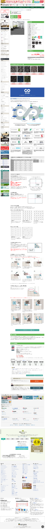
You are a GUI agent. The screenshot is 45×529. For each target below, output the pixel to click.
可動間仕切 (2, 101)
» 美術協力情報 (35, 478)
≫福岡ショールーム (5, 165)
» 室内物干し (13, 480)
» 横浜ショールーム (25, 468)
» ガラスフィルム (3, 480)
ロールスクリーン (3, 72)
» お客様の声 (24, 481)
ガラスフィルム (3, 78)
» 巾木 (1, 491)
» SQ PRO (24, 409)
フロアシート (3, 87)
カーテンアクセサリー (4, 66)
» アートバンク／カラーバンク (27, 413)
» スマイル (3, 409)
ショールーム (9, 7)
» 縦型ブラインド (3, 472)
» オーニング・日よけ (14, 488)
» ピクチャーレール (14, 474)
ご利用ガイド (24, 360)
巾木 (1, 90)
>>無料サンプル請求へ (15, 369)
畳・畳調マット (3, 89)
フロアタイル (3, 86)
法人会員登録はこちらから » (36, 390)
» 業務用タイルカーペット (16, 409)
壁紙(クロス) (3, 107)
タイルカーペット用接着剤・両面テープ (4, 53)
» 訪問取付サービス (35, 468)
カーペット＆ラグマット (4, 84)
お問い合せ (37, 381)
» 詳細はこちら (20, 508)
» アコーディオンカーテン (15, 469)
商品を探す (3, 7)
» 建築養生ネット (13, 487)
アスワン (3, 42)
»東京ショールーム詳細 (22, 447)
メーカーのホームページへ (30, 375)
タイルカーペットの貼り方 (4, 57)
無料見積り (13, 83)
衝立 (1, 99)
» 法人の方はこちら (35, 490)
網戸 (1, 80)
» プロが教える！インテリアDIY (37, 464)
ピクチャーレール (3, 110)
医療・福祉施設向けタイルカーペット (4, 49)
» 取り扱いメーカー (35, 489)
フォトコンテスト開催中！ (40, 7)
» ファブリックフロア (26, 420)
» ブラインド (2, 469)
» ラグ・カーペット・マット (4, 485)
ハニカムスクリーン (4, 75)
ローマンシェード (3, 63)
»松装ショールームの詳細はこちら (22, 436)
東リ (3, 37)
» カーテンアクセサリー (4, 467)
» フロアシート (3, 489)
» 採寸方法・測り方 (35, 467)
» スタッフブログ (35, 479)
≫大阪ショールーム (5, 164)
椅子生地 (2, 128)
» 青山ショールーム (25, 467)
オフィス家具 (3, 125)
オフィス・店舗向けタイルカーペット (4, 47)
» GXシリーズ (4, 414)
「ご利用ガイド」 (20, 373)
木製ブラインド (3, 69)
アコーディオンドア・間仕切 (5, 93)
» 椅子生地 (12, 491)
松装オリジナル (4, 31)
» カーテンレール (3, 468)
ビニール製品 (3, 95)
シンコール (3, 34)
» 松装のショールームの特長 (26, 464)
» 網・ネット (13, 484)
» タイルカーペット (3, 486)
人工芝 (2, 116)
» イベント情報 (24, 473)
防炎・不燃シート (3, 119)
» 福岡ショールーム (25, 472)
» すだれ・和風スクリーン (4, 479)
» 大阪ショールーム (25, 471)
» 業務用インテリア (14, 493)
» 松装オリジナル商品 (14, 492)
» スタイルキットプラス (16, 420)
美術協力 (32, 7)
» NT (34, 409)
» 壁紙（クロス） (13, 475)
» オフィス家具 (13, 481)
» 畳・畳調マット (3, 490)
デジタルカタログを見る (38, 375)
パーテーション (3, 98)
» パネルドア (13, 470)
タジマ (3, 40)
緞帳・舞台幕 (3, 104)
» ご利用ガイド (35, 474)
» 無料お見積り (35, 473)
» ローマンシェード (3, 478)
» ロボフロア (35, 414)
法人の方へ (28, 7)
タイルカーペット (4, 28)
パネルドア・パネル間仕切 (4, 96)
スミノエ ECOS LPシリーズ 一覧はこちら (27, 330)
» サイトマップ (35, 477)
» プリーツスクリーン (4, 475)
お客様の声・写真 (22, 7)
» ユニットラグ (36, 420)
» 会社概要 (34, 486)
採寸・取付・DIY (15, 7)
